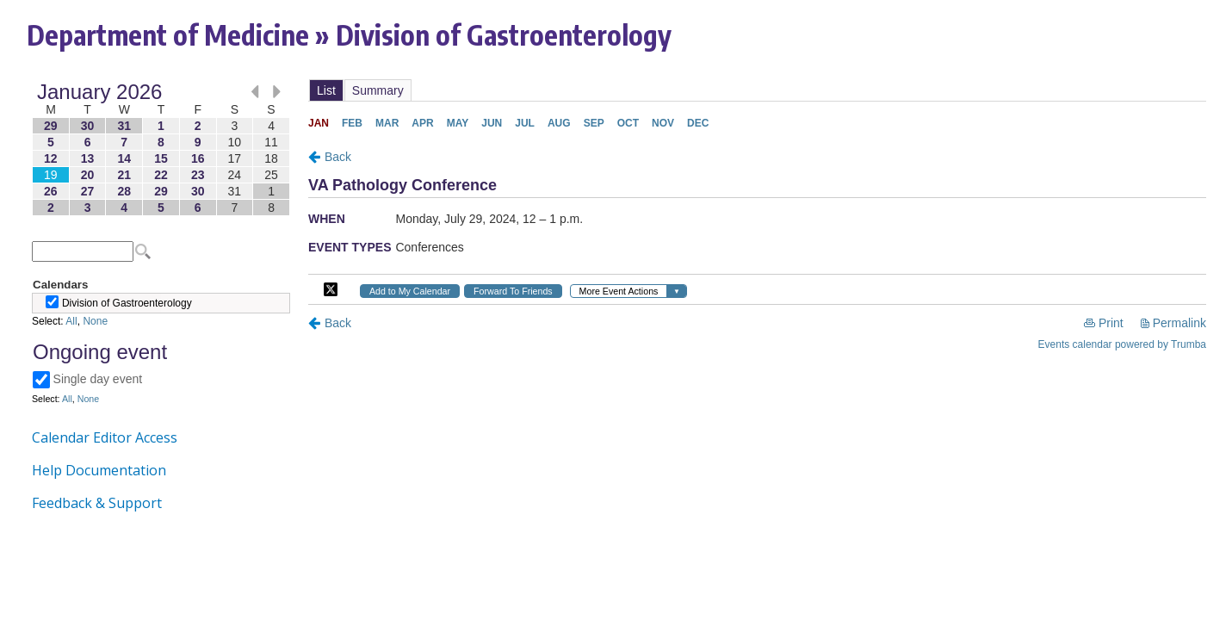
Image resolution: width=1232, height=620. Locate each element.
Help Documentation (99, 470)
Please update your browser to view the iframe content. (161, 149)
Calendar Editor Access (104, 437)
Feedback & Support (97, 502)
